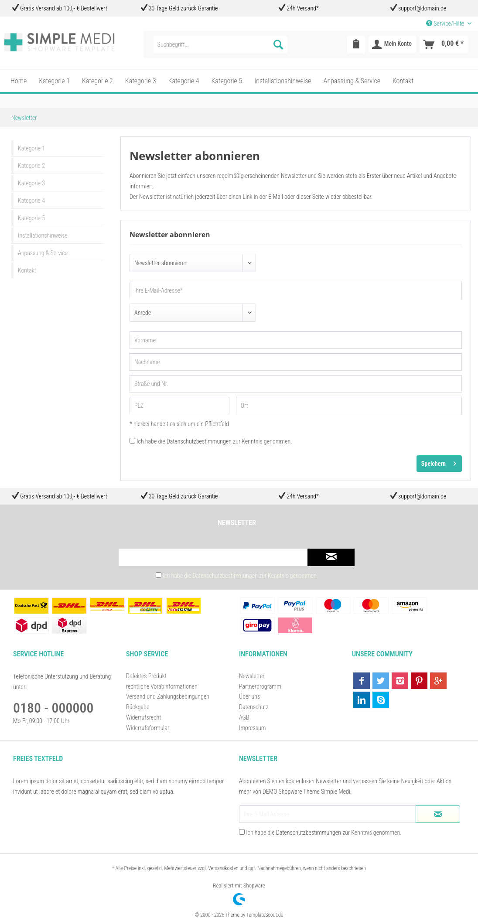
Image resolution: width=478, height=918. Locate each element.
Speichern (438, 462)
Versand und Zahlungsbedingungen (167, 696)
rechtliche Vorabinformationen (162, 686)
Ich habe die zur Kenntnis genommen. (214, 441)
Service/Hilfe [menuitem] (445, 23)
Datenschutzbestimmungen (199, 441)
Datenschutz (254, 706)
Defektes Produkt (146, 675)
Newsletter (252, 675)
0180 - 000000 (53, 708)
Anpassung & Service (43, 252)
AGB (244, 717)
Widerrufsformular (147, 727)
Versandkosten (223, 868)
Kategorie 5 (31, 218)
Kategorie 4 (31, 200)
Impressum (252, 727)
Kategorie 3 (31, 183)
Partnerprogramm (260, 686)
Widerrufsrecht (143, 717)
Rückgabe (137, 706)
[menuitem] (220, 44)
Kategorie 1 (31, 148)
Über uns (249, 696)
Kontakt (27, 270)
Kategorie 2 (31, 165)
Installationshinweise (43, 235)
